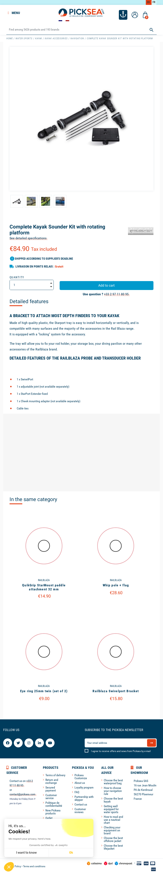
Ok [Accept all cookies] (71, 852)
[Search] (81, 30)
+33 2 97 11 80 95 (116, 294)
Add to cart (106, 285)
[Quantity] (31, 285)
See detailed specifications (28, 238)
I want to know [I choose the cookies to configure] (26, 852)
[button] (9, 867)
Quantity (17, 277)
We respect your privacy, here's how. (29, 838)
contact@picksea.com (22, 794)
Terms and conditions (34, 866)
